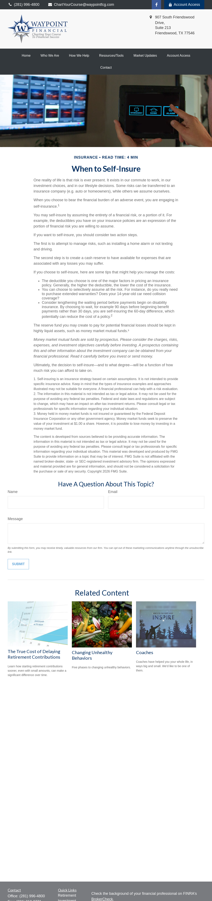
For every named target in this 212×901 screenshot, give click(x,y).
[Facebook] (156, 4)
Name (13, 492)
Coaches (144, 652)
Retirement (67, 895)
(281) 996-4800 (32, 896)
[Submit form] (18, 564)
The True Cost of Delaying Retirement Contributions (34, 654)
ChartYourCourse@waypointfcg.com (81, 4)
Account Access (184, 4)
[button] (26, 56)
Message (15, 519)
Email (112, 492)
